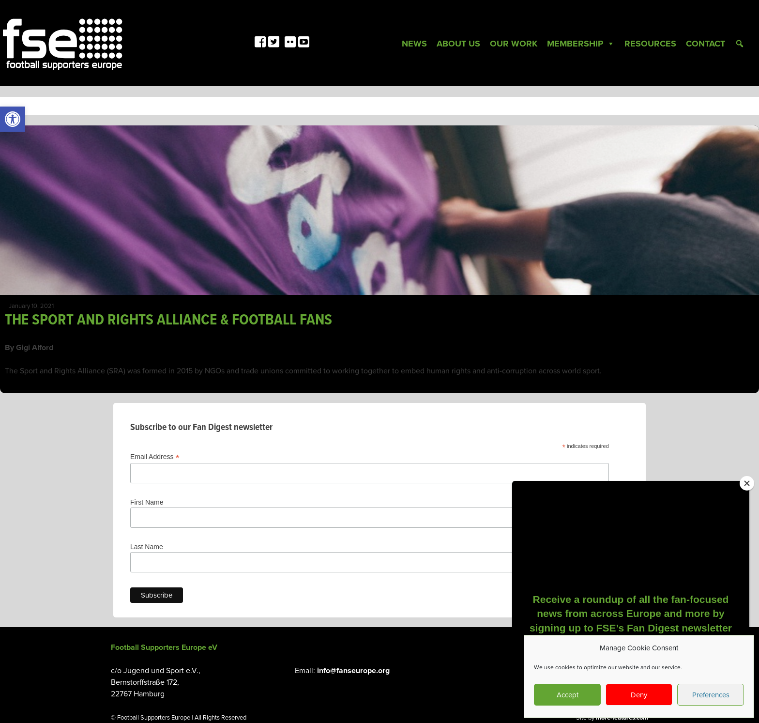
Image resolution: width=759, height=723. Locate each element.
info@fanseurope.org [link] (353, 671)
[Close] (747, 483)
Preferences (710, 695)
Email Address (155, 456)
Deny (639, 695)
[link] (12, 119)
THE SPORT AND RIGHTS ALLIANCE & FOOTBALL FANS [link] (168, 320)
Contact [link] (705, 43)
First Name (146, 502)
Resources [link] (650, 43)
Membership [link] (581, 43)
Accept (567, 695)
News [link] (414, 43)
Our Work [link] (513, 43)
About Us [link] (458, 43)
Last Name (146, 547)
